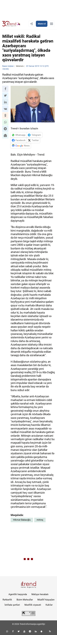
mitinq (40, 519)
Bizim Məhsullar (25, 599)
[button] (5, 89)
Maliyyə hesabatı (39, 594)
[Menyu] (51, 24)
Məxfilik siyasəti (32, 604)
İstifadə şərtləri (12, 604)
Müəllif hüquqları (46, 599)
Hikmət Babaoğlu (22, 519)
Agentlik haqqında (18, 594)
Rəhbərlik (7, 599)
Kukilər (49, 604)
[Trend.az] (11, 24)
